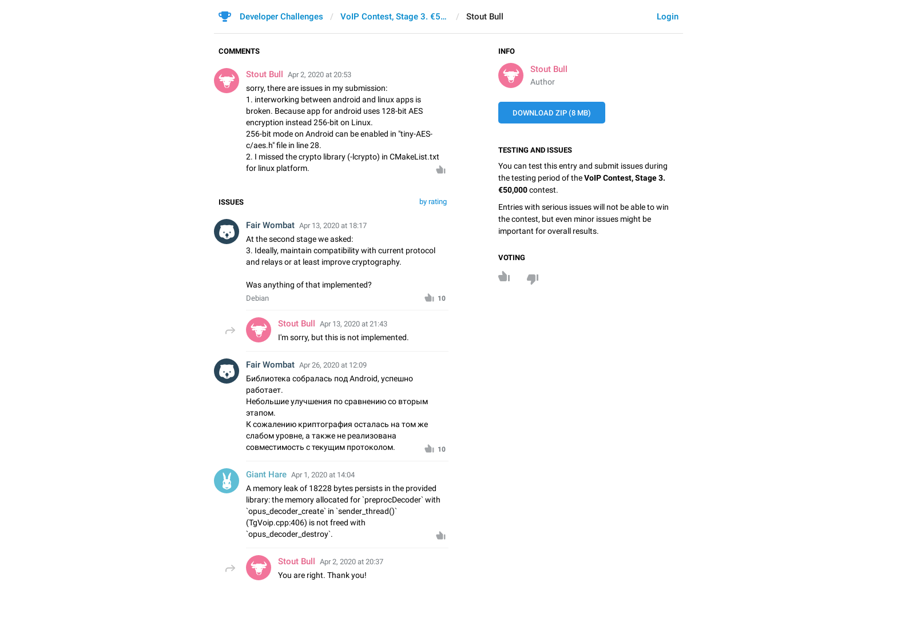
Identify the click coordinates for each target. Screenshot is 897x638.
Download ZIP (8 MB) (552, 113)
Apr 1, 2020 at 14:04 (323, 474)
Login (667, 16)
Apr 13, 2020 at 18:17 (333, 225)
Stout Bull (548, 69)
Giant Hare (266, 474)
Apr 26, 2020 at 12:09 (333, 365)
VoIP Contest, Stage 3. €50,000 (394, 16)
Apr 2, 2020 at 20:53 (319, 74)
